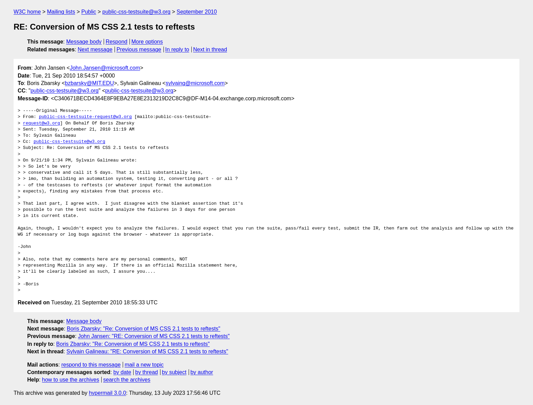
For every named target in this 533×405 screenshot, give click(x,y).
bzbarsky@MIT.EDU (89, 83)
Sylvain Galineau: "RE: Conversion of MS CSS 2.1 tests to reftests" (147, 351)
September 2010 (197, 12)
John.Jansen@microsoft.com (105, 68)
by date (122, 372)
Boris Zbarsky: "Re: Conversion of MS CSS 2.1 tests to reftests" (144, 329)
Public (88, 12)
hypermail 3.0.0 (107, 393)
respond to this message (90, 365)
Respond (116, 42)
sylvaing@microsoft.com (195, 83)
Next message (95, 49)
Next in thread (210, 49)
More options (147, 42)
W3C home (27, 12)
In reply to (177, 49)
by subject (174, 372)
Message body (84, 42)
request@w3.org (41, 123)
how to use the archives (70, 380)
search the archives (127, 380)
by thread (146, 372)
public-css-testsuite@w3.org (136, 12)
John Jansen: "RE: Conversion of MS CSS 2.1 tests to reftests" (153, 336)
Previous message (139, 49)
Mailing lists (61, 12)
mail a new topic (144, 365)
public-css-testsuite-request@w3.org (85, 117)
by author (201, 372)
